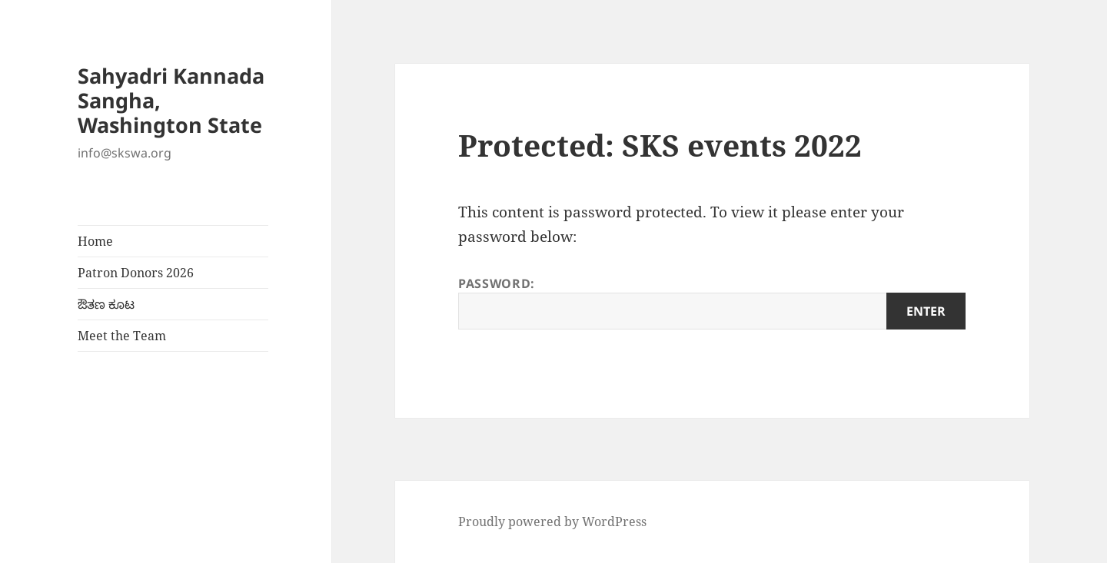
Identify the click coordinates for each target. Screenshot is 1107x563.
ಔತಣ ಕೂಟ (106, 304)
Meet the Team (122, 335)
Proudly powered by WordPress (552, 521)
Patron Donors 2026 (136, 272)
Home (95, 241)
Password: (712, 302)
